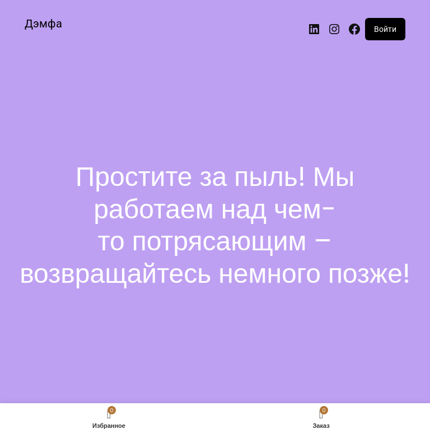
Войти (385, 29)
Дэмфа (43, 23)
